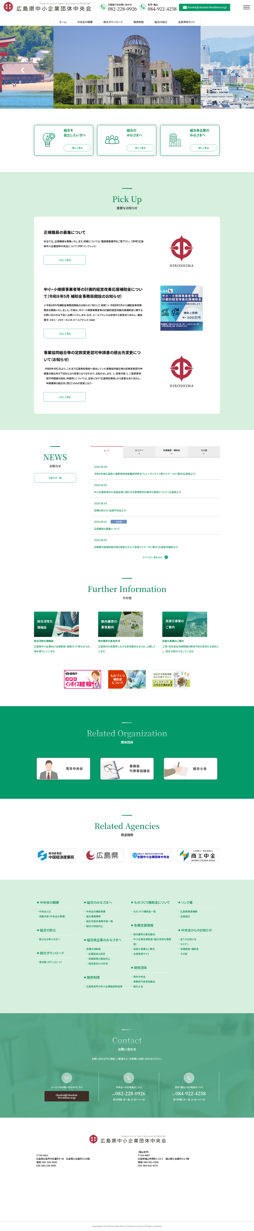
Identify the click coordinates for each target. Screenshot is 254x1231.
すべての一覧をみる (152, 557)
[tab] (107, 452)
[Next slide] (231, 70)
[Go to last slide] (23, 70)
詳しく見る (77, 148)
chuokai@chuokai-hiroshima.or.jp (205, 7)
